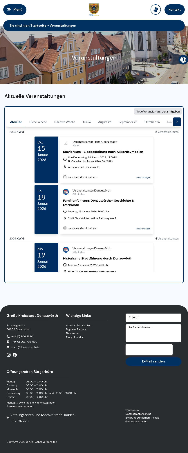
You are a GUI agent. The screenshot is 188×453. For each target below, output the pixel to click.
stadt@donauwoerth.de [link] (25, 347)
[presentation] (149, 349)
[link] (183, 60)
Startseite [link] (38, 25)
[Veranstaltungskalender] (94, 194)
